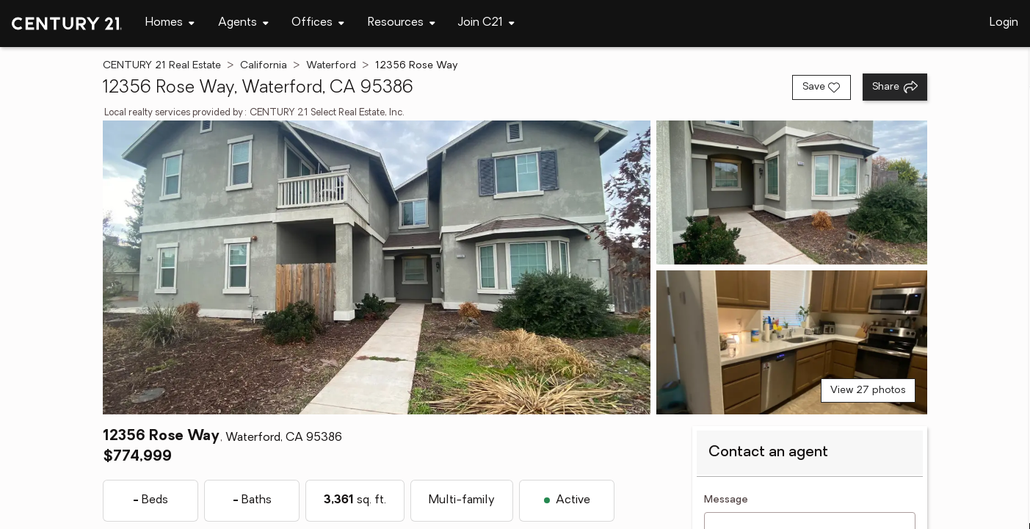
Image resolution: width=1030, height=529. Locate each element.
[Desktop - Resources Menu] (401, 23)
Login (1004, 23)
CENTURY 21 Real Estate (162, 65)
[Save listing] (821, 87)
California (263, 65)
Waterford (331, 65)
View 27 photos (868, 390)
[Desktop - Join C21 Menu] (486, 23)
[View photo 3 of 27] (791, 342)
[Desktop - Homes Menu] (170, 23)
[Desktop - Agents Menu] (243, 23)
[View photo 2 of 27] (791, 192)
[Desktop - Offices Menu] (317, 23)
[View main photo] (376, 267)
